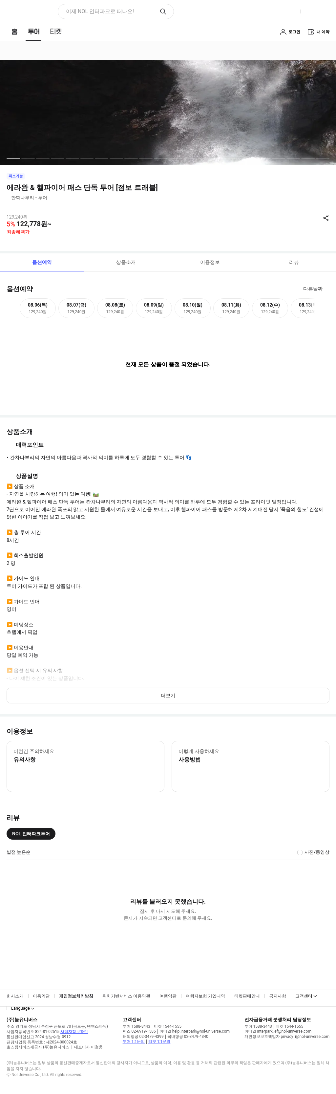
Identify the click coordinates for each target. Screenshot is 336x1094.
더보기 (168, 695)
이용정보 (210, 262)
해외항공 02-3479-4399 (143, 1036)
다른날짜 (313, 289)
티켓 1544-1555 (167, 1026)
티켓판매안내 (247, 996)
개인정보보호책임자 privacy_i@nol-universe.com (286, 1036)
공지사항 (277, 996)
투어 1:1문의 (134, 1041)
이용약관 (41, 996)
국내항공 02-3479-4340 (187, 1036)
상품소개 (126, 262)
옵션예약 (42, 262)
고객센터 (303, 996)
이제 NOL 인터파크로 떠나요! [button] (100, 11)
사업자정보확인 (74, 1031)
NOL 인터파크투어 (31, 833)
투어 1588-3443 (136, 1026)
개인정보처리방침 (76, 996)
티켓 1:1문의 (159, 1041)
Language (20, 1008)
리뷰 (294, 262)
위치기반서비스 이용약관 (126, 996)
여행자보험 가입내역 (205, 996)
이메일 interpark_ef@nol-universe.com (277, 1031)
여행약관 (168, 996)
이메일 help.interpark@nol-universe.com (194, 1031)
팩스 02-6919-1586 (139, 1031)
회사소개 (15, 996)
